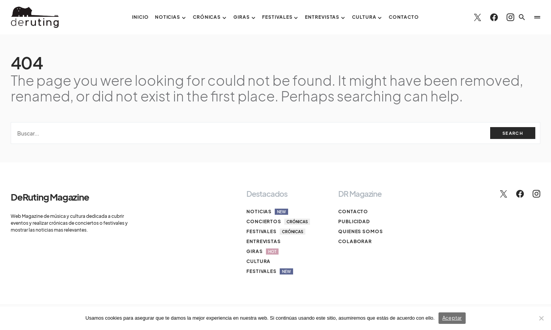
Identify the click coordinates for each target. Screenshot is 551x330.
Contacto (353, 211)
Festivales (275, 232)
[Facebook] (494, 17)
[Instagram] (510, 17)
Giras (262, 251)
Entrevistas (263, 241)
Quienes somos (360, 231)
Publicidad (354, 221)
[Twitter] (477, 17)
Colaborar (355, 241)
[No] (541, 318)
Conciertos (278, 222)
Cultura (258, 261)
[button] (522, 17)
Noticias (267, 212)
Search (512, 133)
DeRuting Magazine (50, 197)
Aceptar (452, 318)
